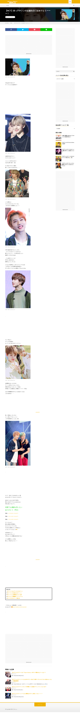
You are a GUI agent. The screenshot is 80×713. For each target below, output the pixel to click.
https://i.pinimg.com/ (11, 77)
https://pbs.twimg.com (12, 200)
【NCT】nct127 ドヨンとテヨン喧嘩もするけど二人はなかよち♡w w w (68, 165)
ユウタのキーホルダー (13, 514)
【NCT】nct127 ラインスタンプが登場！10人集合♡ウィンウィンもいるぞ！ (29, 687)
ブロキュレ (15, 710)
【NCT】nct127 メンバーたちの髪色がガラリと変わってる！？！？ (27, 694)
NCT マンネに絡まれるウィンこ (14, 593)
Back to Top (40, 705)
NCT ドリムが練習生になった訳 (14, 595)
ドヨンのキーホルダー (13, 520)
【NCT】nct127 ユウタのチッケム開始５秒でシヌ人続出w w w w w (68, 151)
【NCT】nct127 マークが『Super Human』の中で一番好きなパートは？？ (29, 673)
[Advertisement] (29, 45)
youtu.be (37, 413)
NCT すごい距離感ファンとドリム (15, 597)
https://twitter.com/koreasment (19, 607)
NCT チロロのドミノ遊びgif (13, 599)
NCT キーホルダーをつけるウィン (15, 592)
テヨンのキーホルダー (13, 517)
